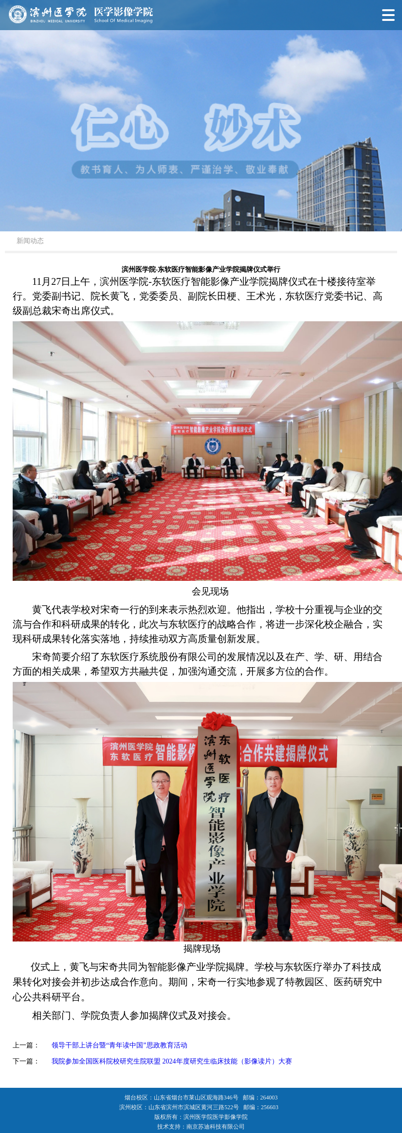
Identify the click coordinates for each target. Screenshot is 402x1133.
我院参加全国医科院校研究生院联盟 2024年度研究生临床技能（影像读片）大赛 (172, 1061)
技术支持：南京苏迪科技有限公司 (201, 1126)
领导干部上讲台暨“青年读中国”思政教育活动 (119, 1045)
